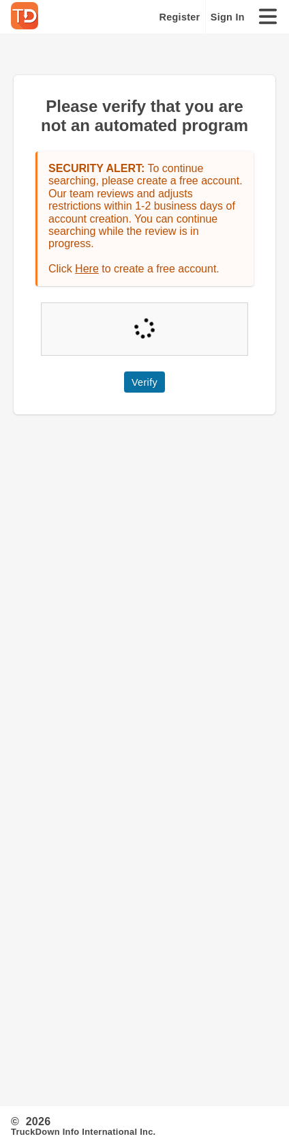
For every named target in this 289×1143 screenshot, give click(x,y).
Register (179, 17)
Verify (144, 382)
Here (87, 268)
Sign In (228, 17)
